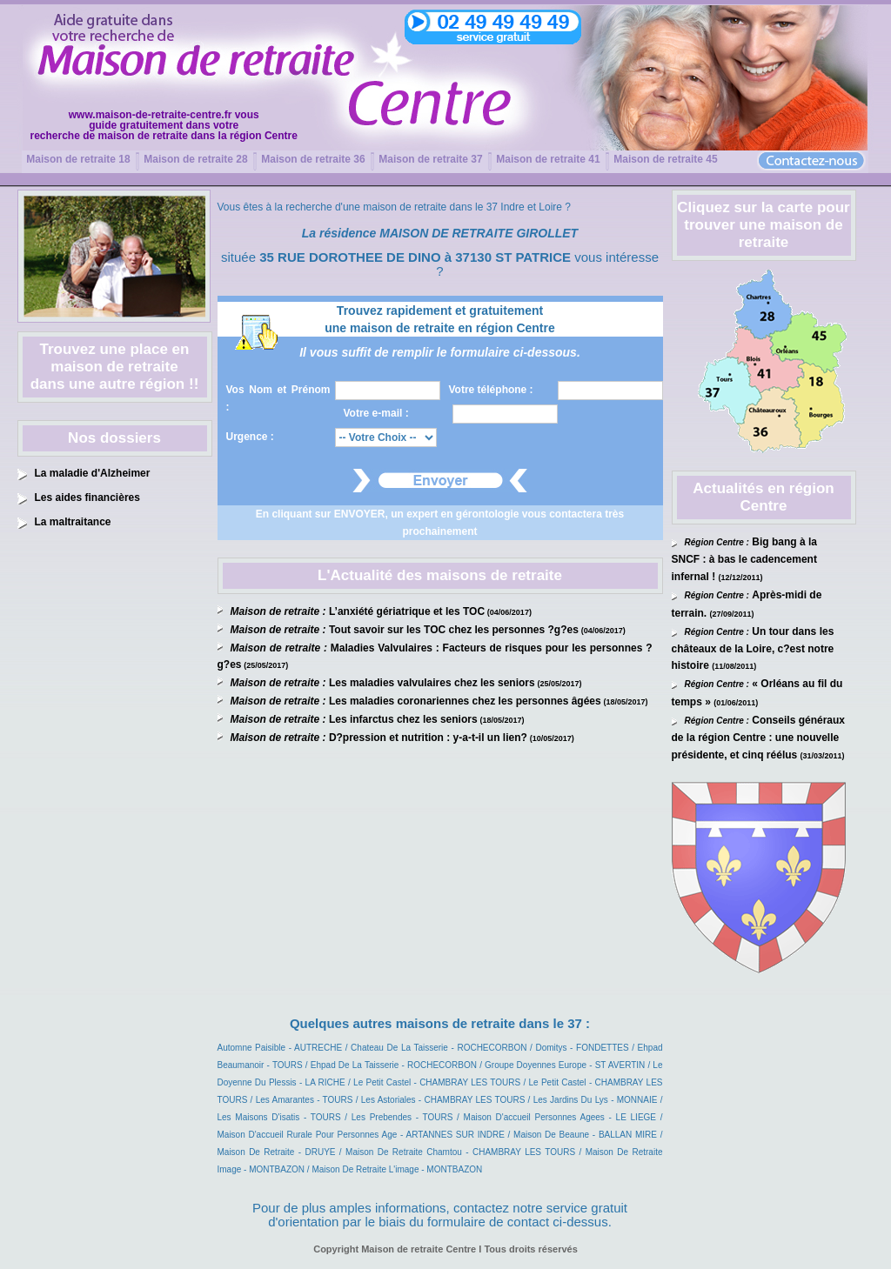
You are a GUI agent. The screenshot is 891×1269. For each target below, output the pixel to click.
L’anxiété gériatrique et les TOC (407, 611)
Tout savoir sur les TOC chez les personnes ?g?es (454, 630)
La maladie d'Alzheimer (93, 473)
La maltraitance (73, 522)
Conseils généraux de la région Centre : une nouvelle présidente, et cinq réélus (759, 737)
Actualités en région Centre (763, 497)
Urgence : (250, 437)
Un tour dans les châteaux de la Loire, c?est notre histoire (753, 648)
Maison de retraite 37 (430, 159)
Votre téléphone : (491, 390)
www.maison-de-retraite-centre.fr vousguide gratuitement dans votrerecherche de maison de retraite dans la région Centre (164, 125)
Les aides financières (87, 497)
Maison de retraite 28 (195, 159)
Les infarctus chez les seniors (403, 719)
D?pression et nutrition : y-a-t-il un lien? (428, 737)
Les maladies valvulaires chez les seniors (432, 683)
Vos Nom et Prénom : (278, 398)
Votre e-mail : (376, 413)
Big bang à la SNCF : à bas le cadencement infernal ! (744, 559)
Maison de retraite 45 (665, 159)
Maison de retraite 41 (548, 159)
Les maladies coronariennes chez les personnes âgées (465, 701)
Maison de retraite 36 (313, 159)
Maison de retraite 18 (78, 159)
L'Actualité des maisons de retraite (440, 575)
